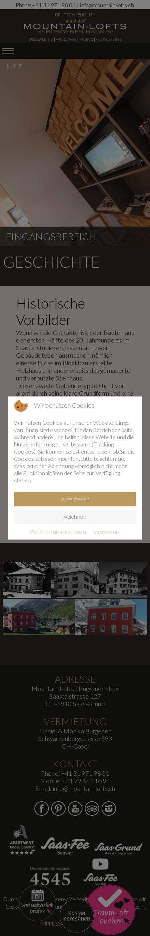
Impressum (106, 531)
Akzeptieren (75, 499)
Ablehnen (75, 516)
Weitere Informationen (58, 531)
